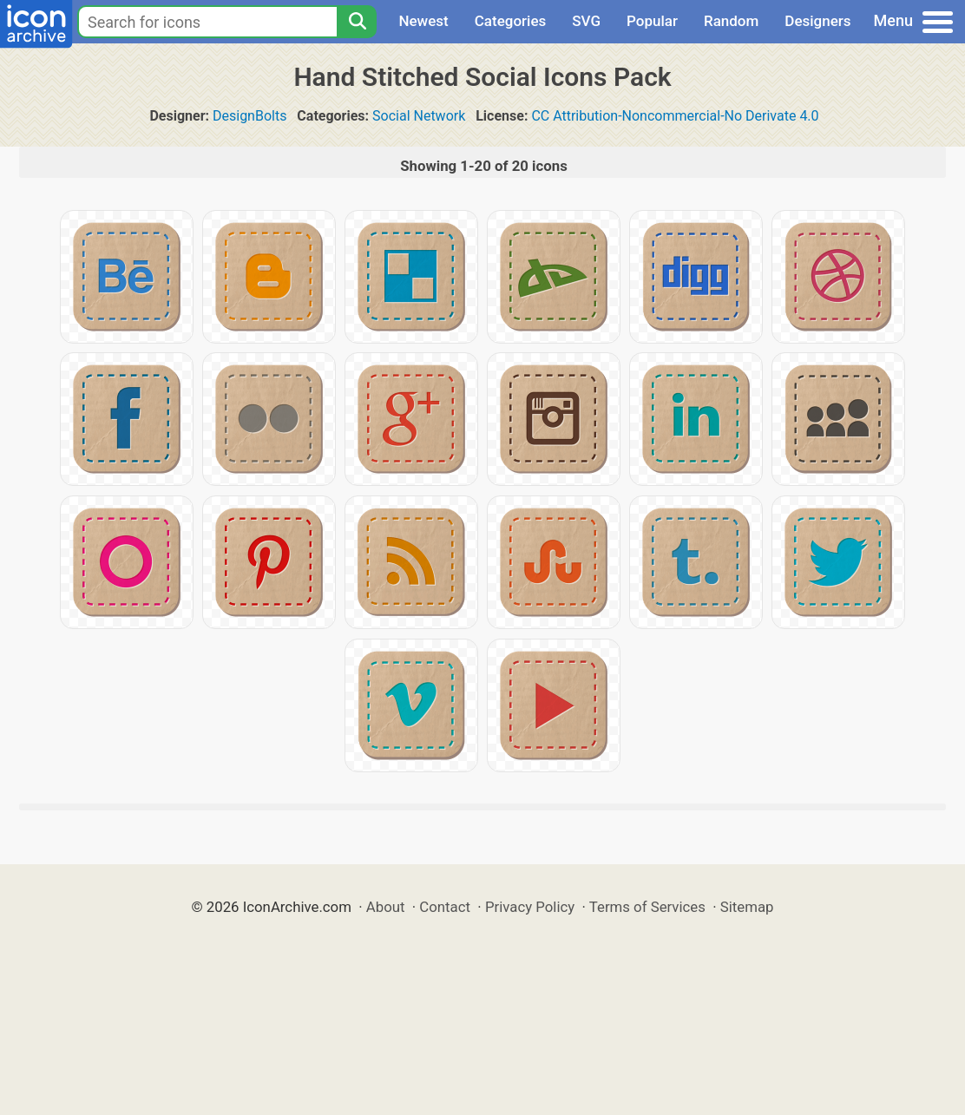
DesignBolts (249, 116)
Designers (817, 21)
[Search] (357, 21)
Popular (652, 21)
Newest (423, 21)
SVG (586, 21)
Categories (511, 21)
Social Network (418, 116)
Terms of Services (647, 906)
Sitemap (747, 906)
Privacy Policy (529, 906)
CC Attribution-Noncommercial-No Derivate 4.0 (674, 116)
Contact (444, 906)
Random (731, 21)
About (385, 906)
